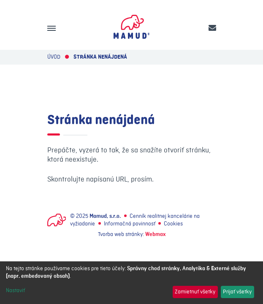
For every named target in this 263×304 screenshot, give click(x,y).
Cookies (173, 224)
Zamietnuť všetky (195, 292)
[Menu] (51, 28)
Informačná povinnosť (129, 224)
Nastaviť (15, 290)
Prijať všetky (237, 292)
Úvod (53, 57)
